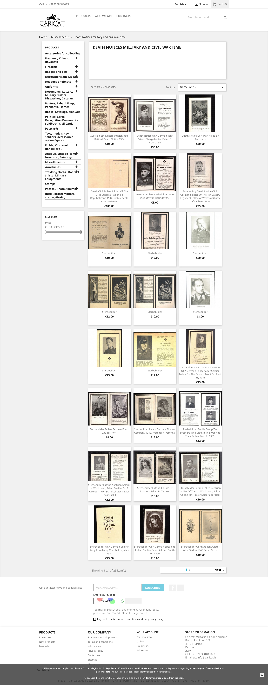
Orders (141, 641)
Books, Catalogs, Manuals (62, 112)
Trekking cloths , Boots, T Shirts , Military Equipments (62, 175)
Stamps (50, 184)
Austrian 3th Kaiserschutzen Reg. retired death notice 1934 (109, 137)
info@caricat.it (206, 657)
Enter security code (104, 594)
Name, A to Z (202, 87)
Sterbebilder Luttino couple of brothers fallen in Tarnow (154, 489)
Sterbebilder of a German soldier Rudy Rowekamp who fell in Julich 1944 (109, 550)
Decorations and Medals (61, 77)
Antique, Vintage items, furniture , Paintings (61, 155)
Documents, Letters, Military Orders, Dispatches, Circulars (59, 95)
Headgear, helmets (58, 82)
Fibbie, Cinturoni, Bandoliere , (57, 147)
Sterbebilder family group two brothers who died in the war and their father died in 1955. (200, 433)
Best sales (45, 646)
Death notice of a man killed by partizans (200, 137)
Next (220, 570)
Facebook (172, 588)
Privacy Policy (95, 650)
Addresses (143, 650)
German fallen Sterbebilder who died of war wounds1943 (155, 196)
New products (47, 641)
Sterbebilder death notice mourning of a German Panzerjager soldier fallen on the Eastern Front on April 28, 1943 (200, 372)
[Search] (207, 17)
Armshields (53, 167)
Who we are (103, 16)
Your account (147, 632)
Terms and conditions (100, 641)
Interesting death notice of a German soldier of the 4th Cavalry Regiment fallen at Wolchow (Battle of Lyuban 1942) (200, 196)
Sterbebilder (109, 253)
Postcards (51, 128)
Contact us (94, 655)
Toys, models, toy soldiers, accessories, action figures (59, 137)
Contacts (123, 16)
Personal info (144, 637)
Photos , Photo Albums (60, 189)
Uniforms (51, 86)
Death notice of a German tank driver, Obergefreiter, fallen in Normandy (155, 139)
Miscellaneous (55, 162)
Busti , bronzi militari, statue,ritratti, (60, 195)
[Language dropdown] (181, 5)
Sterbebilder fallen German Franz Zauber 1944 (109, 431)
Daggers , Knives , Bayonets (57, 60)
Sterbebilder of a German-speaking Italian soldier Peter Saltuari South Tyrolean (155, 550)
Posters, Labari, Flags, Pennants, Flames (60, 105)
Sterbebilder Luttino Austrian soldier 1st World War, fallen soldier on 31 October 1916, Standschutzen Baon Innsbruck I (109, 490)
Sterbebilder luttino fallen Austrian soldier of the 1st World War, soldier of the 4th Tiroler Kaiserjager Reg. (200, 491)
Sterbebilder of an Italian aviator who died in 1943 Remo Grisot (200, 548)
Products (83, 16)
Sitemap (92, 659)
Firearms (51, 67)
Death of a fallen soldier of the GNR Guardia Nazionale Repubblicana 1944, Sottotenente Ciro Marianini (109, 196)
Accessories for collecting (62, 53)
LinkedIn (180, 588)
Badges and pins (56, 72)
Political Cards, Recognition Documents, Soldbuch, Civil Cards (62, 120)
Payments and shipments (102, 637)
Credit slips (143, 646)
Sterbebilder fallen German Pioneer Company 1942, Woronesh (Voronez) (154, 431)
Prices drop (45, 637)
